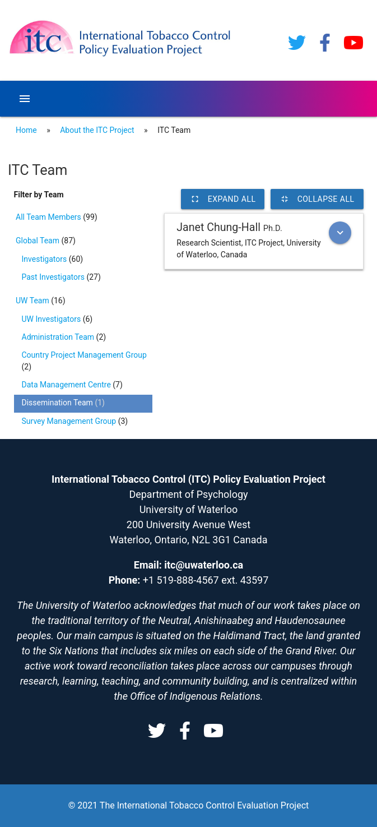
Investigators (45, 259)
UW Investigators (52, 319)
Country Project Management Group (84, 354)
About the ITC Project (97, 130)
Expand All (222, 199)
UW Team (33, 300)
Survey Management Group (70, 421)
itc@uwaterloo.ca (203, 565)
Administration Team (59, 336)
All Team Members (49, 216)
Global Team (38, 240)
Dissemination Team (58, 402)
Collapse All (317, 199)
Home (26, 130)
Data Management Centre (67, 384)
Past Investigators (54, 276)
